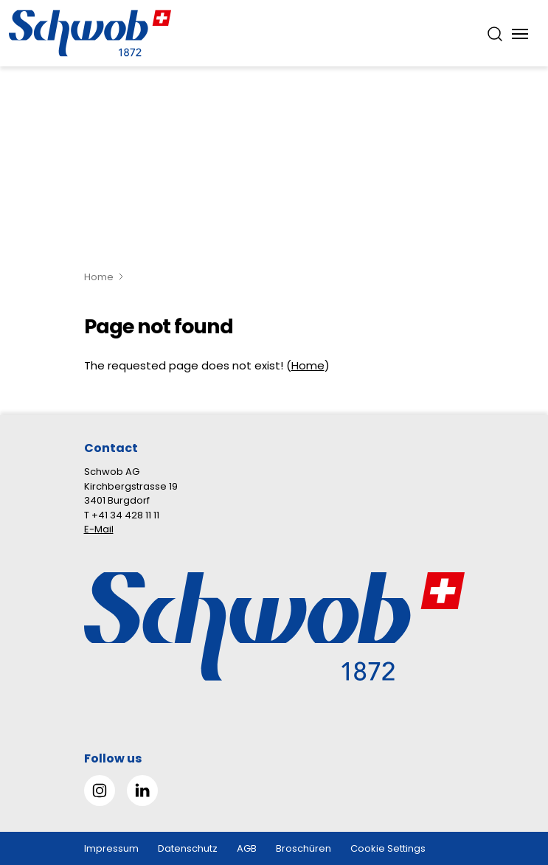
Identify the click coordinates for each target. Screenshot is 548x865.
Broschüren (303, 848)
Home (99, 277)
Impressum (111, 848)
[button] (512, 772)
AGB (247, 848)
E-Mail (99, 529)
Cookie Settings (388, 848)
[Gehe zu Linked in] (142, 790)
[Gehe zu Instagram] (99, 790)
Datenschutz (188, 848)
